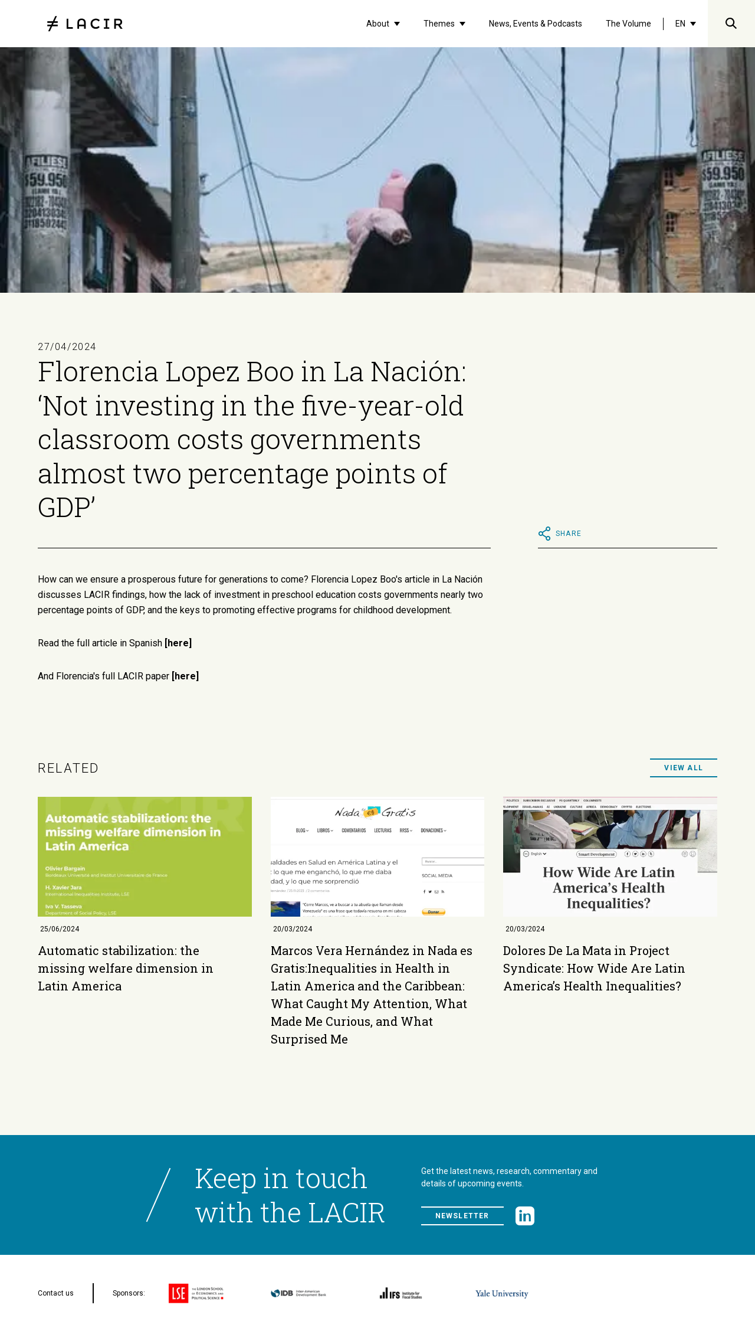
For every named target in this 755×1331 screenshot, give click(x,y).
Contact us (56, 1293)
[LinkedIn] (525, 1215)
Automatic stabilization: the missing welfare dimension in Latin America (126, 968)
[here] (178, 643)
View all (683, 768)
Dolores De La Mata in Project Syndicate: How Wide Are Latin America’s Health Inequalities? (594, 968)
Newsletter (462, 1216)
